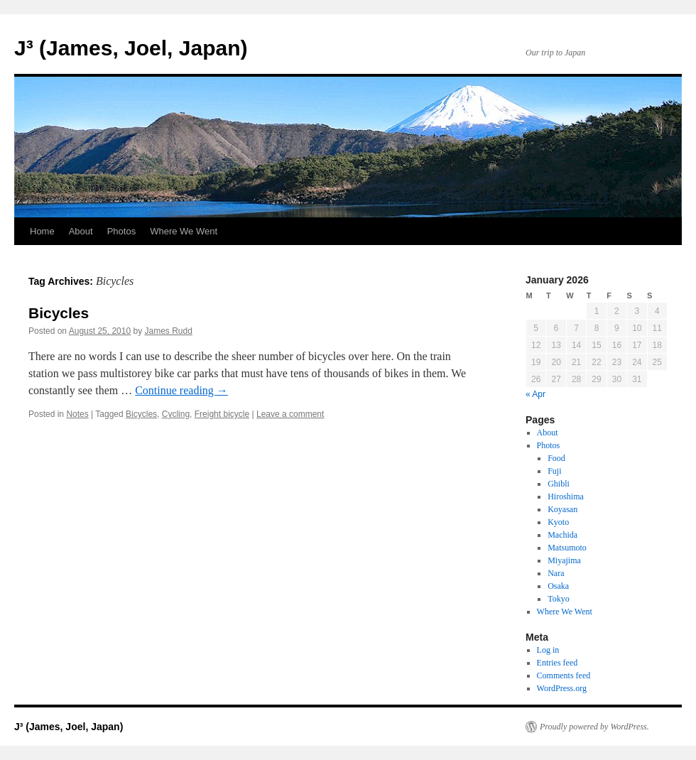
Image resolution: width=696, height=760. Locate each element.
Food (556, 458)
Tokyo (559, 599)
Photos (121, 231)
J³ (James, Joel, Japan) (130, 48)
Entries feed (557, 663)
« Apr (535, 394)
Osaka (558, 586)
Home (42, 231)
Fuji (554, 471)
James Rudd (168, 331)
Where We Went (183, 231)
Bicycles (58, 313)
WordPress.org (562, 688)
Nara (556, 573)
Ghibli (559, 484)
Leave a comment (290, 414)
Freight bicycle (222, 414)
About (81, 231)
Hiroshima (566, 496)
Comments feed (564, 675)
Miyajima (564, 560)
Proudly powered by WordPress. (594, 727)
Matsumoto (567, 548)
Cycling (176, 414)
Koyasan (562, 509)
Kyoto (558, 522)
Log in (548, 650)
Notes (77, 414)
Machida (562, 535)
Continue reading (181, 390)
